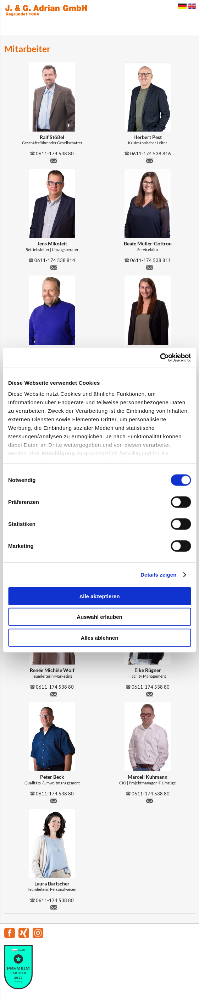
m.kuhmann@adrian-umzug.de (149, 800)
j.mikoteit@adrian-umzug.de (54, 266)
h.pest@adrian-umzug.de (149, 159)
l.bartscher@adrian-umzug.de (54, 906)
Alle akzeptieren (99, 596)
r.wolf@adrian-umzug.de (54, 693)
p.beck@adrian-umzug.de (54, 800)
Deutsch (182, 6)
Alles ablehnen (99, 637)
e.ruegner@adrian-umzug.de (149, 693)
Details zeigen (158, 575)
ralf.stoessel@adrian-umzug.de (54, 159)
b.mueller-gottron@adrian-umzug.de (149, 266)
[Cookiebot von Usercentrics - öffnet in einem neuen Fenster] (160, 357)
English (192, 6)
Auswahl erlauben (99, 617)
